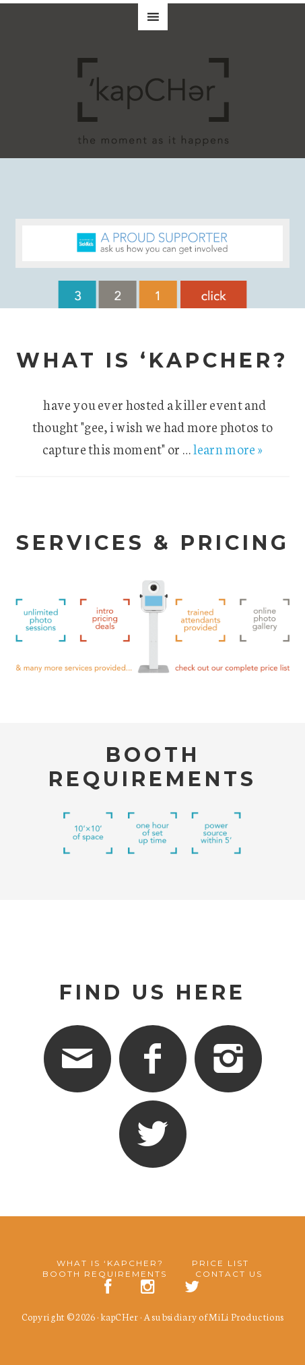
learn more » (228, 448)
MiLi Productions (246, 1316)
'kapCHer (153, 107)
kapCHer (119, 1316)
